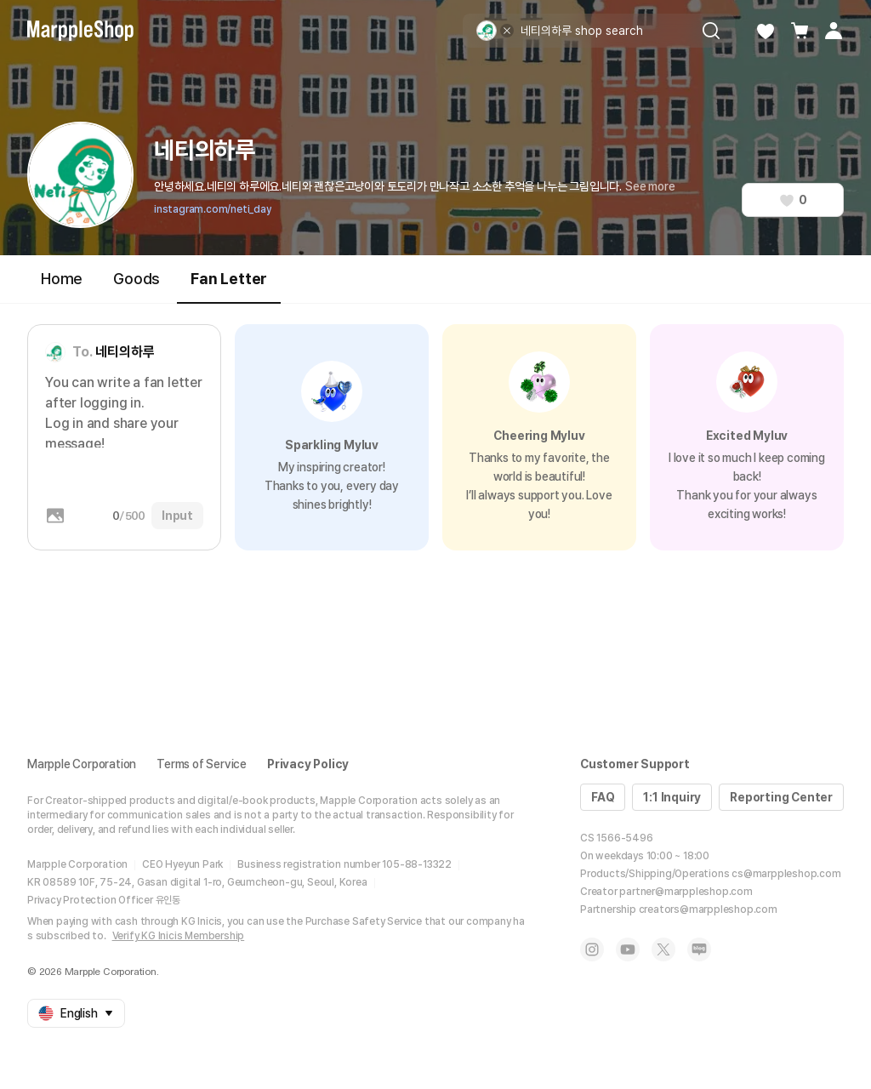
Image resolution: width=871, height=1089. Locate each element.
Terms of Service (202, 764)
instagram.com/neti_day (212, 209)
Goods (136, 279)
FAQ (602, 797)
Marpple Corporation (81, 764)
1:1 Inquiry (672, 797)
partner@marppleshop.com (685, 892)
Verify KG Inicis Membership (178, 936)
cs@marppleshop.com (786, 874)
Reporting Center (781, 797)
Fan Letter (229, 286)
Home (62, 279)
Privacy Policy (308, 764)
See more (650, 186)
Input (177, 515)
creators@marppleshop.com (708, 909)
